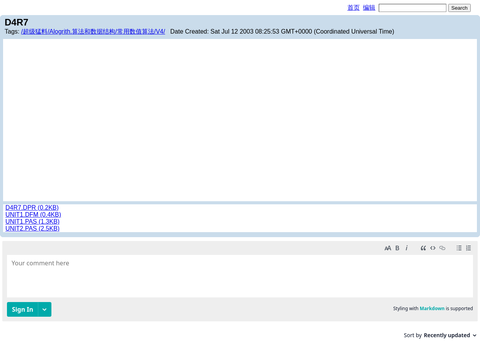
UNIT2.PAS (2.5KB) (32, 228)
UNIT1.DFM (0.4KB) (33, 214)
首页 (353, 7)
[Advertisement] (240, 99)
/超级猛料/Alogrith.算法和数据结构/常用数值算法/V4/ (93, 31)
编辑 (369, 7)
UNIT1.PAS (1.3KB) (32, 221)
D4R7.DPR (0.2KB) (32, 207)
